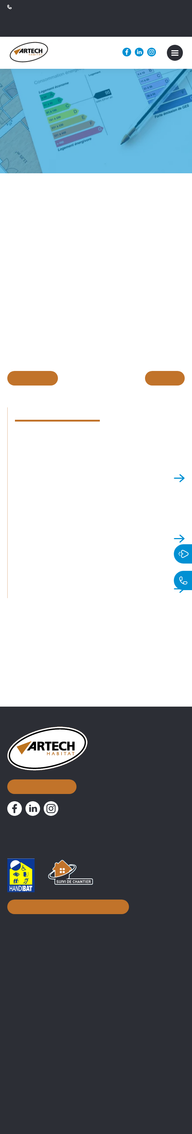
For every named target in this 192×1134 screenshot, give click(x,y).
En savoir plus (60, 380)
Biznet (119, 1107)
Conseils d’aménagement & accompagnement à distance (85, 1031)
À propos (23, 941)
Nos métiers (29, 995)
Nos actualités (33, 977)
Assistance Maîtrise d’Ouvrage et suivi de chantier (75, 1020)
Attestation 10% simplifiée (42, 1073)
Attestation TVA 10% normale (47, 1062)
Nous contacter (41, 764)
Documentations (37, 1048)
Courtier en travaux (34, 1008)
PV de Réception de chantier (46, 1085)
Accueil (20, 923)
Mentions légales (156, 1107)
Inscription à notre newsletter (66, 887)
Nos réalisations (36, 959)
